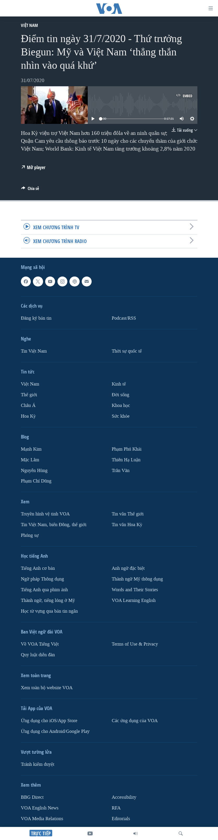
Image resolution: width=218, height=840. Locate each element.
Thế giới (29, 395)
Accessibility (124, 797)
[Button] (30, 190)
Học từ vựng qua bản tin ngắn (49, 611)
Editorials (121, 819)
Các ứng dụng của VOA (135, 721)
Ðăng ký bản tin (36, 318)
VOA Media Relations (42, 819)
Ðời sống (120, 395)
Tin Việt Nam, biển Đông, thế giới (53, 525)
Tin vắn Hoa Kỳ (127, 525)
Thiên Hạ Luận (126, 460)
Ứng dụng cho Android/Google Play (55, 731)
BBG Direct (32, 797)
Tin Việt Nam (34, 351)
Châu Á (28, 405)
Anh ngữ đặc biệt (128, 568)
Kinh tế (119, 384)
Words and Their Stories (135, 590)
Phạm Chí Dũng (36, 481)
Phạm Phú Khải (127, 449)
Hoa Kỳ (28, 416)
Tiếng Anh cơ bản (38, 568)
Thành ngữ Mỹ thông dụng (137, 579)
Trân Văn (120, 471)
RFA (116, 808)
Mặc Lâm (30, 460)
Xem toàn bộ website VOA (47, 688)
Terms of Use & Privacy (135, 644)
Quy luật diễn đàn (38, 655)
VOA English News (39, 808)
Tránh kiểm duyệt (37, 764)
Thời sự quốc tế (127, 351)
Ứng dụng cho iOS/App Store (49, 721)
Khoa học (121, 405)
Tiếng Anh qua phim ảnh (44, 590)
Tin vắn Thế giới (128, 514)
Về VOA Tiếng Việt (40, 644)
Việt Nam (29, 25)
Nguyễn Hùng (34, 471)
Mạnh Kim (31, 449)
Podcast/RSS (124, 318)
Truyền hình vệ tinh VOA (45, 514)
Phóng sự (30, 535)
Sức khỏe (120, 416)
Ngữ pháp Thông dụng (42, 579)
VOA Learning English (134, 600)
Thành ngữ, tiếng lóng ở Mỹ (48, 600)
